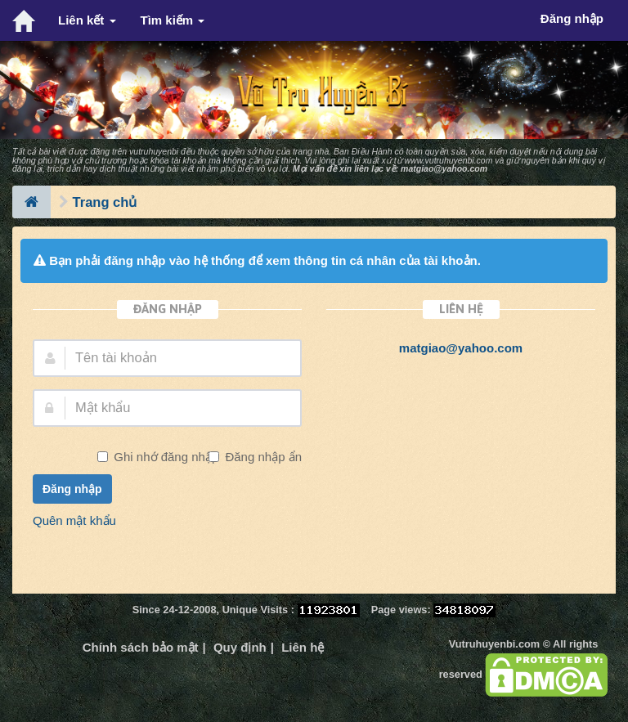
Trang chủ (105, 202)
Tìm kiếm (173, 20)
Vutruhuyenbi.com (494, 644)
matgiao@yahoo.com (444, 168)
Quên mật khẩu (74, 520)
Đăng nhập (72, 489)
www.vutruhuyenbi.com (448, 160)
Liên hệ (302, 647)
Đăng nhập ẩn (262, 457)
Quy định (240, 647)
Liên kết (87, 20)
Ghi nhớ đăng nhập (164, 457)
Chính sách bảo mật (141, 647)
